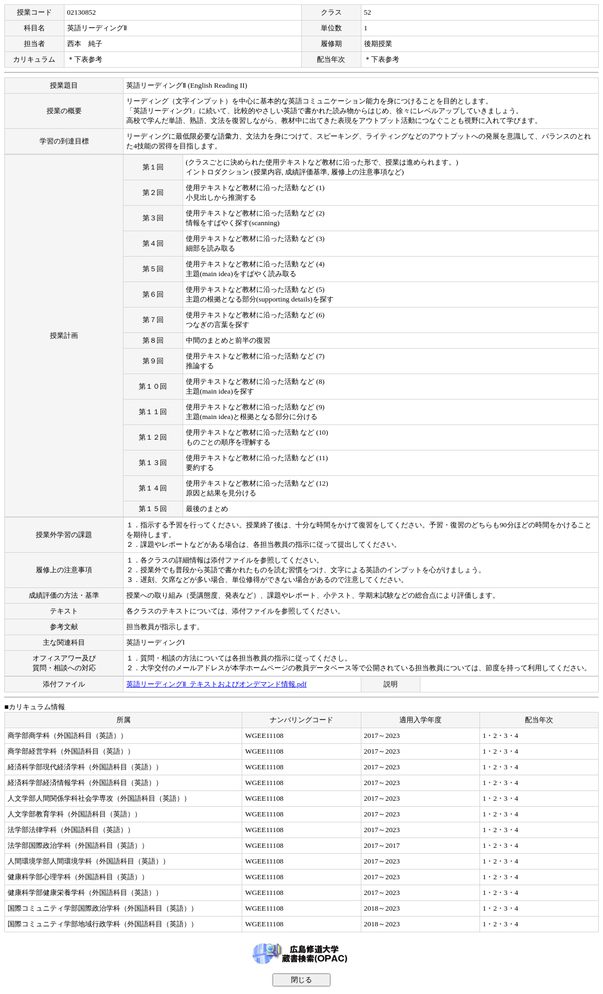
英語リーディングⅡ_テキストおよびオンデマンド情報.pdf (216, 684)
